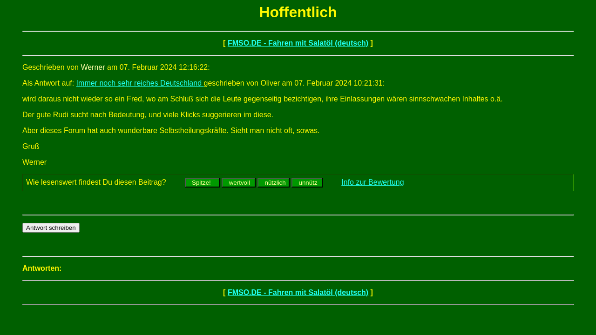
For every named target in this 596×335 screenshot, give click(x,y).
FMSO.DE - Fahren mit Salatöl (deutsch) (298, 43)
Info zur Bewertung (372, 182)
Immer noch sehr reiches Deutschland (140, 83)
